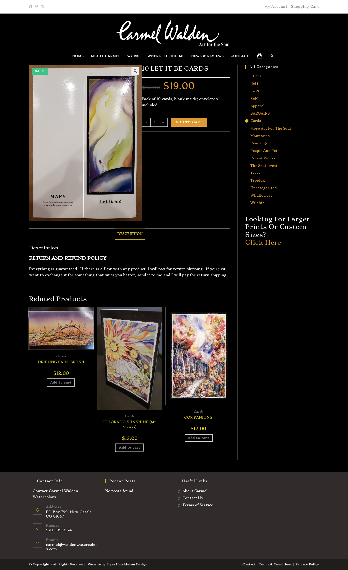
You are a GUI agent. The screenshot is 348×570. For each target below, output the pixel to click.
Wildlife (257, 203)
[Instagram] (42, 6)
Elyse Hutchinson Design (127, 564)
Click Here (263, 242)
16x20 (255, 91)
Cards (61, 356)
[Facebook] (31, 6)
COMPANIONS (198, 417)
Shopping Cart (305, 6)
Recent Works (263, 158)
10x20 (255, 76)
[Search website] (273, 56)
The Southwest (263, 166)
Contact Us (192, 498)
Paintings (259, 143)
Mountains (260, 136)
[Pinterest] (36, 6)
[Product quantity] (154, 122)
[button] (135, 71)
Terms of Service (197, 505)
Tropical (257, 180)
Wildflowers (261, 195)
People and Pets (264, 151)
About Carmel (194, 491)
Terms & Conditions (275, 564)
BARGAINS (260, 113)
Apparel (257, 106)
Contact (248, 564)
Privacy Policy (307, 564)
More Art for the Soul (270, 128)
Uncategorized (263, 188)
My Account (275, 6)
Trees (255, 173)
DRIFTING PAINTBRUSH (61, 362)
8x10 (254, 99)
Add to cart (188, 122)
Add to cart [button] (61, 382)
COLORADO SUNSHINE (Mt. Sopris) (129, 424)
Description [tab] (129, 234)
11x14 (254, 84)
